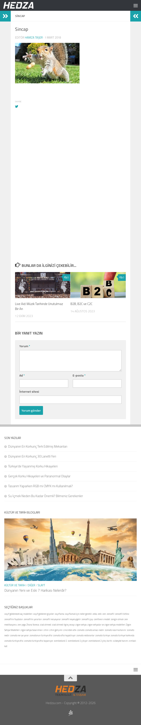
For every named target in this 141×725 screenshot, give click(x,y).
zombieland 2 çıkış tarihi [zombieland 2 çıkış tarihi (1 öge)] (100, 641)
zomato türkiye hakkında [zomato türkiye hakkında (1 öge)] (122, 635)
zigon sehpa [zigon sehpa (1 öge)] (81, 624)
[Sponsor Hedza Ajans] (70, 713)
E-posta (79, 375)
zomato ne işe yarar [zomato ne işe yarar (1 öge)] (19, 635)
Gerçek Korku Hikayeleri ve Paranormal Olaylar (39, 476)
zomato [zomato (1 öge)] (80, 630)
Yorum (24, 346)
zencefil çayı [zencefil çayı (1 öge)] (87, 619)
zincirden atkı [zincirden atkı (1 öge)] (70, 630)
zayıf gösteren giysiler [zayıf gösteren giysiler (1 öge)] (43, 614)
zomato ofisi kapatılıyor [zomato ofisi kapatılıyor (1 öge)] (64, 635)
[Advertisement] (70, 160)
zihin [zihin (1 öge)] (46, 630)
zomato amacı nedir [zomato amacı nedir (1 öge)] (94, 630)
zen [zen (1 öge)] (104, 614)
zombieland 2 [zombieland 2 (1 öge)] (60, 641)
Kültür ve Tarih (14, 585)
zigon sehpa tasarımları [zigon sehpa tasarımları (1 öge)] (31, 630)
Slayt (41, 585)
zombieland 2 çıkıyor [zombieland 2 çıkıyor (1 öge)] (78, 641)
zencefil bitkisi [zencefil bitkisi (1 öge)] (122, 614)
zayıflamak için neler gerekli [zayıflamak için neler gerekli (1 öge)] (78, 614)
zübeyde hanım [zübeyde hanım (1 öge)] (120, 641)
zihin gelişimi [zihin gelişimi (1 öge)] (56, 630)
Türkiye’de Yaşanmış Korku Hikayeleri (33, 466)
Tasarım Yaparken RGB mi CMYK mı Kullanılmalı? (40, 486)
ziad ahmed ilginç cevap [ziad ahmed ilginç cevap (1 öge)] (63, 624)
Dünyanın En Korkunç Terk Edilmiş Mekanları (37, 446)
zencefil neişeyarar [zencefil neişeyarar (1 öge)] (52, 619)
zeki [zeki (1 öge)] (100, 614)
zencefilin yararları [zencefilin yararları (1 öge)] (33, 619)
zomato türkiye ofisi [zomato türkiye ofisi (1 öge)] (13, 641)
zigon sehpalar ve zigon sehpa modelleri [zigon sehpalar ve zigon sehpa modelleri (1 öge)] (106, 624)
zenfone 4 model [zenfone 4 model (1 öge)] (102, 619)
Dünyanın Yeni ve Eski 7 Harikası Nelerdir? (35, 590)
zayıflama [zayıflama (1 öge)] (59, 614)
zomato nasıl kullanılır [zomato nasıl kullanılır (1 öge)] (115, 630)
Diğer (31, 585)
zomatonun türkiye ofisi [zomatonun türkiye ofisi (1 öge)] (40, 635)
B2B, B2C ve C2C (81, 303)
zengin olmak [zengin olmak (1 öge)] (117, 619)
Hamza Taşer (34, 37)
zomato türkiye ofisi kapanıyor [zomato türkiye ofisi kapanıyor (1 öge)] (38, 641)
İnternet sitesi (29, 391)
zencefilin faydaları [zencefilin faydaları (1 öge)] (13, 619)
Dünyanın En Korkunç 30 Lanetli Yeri (32, 456)
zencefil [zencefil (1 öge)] (110, 614)
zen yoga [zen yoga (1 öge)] (21, 624)
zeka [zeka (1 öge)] (94, 614)
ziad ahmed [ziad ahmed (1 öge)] (45, 624)
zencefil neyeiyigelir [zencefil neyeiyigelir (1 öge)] (71, 619)
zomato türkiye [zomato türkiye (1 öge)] (102, 635)
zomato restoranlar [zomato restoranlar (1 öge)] (85, 635)
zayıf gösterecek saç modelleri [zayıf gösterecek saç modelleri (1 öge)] (18, 614)
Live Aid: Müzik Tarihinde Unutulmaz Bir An (39, 306)
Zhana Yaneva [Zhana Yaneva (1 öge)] (32, 624)
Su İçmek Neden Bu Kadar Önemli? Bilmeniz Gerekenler (45, 495)
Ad (22, 375)
